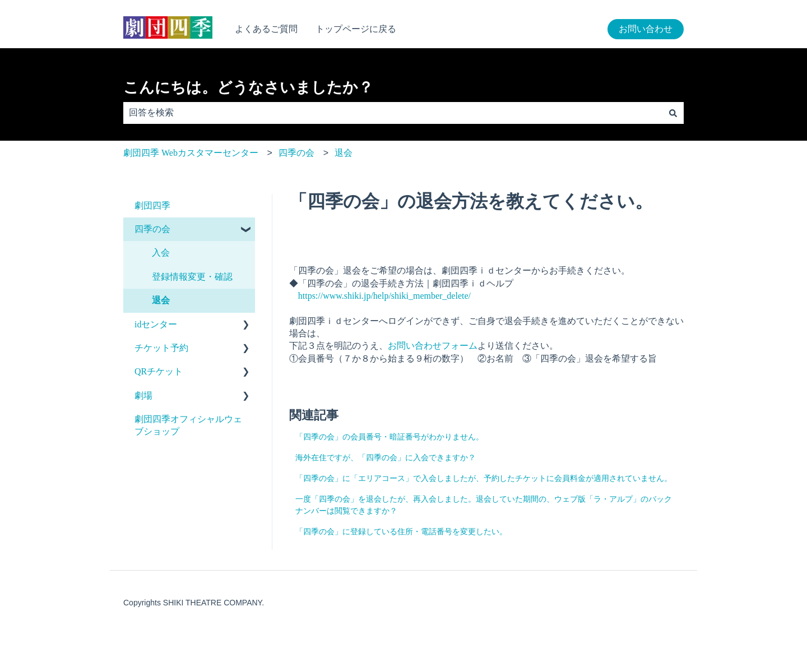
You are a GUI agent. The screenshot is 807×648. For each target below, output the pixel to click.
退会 (344, 153)
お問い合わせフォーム (432, 345)
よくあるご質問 (266, 29)
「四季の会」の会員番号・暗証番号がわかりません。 (389, 437)
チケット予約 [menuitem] (161, 348)
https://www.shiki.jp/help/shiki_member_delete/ (384, 295)
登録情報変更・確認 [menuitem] (192, 276)
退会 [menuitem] (161, 300)
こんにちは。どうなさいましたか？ (248, 87)
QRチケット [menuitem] (158, 371)
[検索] (673, 112)
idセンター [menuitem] (155, 324)
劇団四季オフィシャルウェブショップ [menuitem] (188, 425)
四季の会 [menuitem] (152, 229)
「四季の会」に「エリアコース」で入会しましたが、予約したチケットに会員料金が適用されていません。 (483, 478)
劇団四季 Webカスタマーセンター (190, 153)
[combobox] (392, 112)
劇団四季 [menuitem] (152, 205)
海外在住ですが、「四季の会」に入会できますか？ (385, 457)
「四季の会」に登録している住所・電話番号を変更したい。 (401, 531)
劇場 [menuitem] (143, 395)
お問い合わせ (645, 29)
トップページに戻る (356, 29)
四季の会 (296, 153)
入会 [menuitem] (161, 252)
